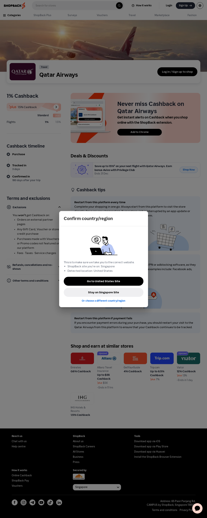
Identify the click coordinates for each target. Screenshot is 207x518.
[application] (197, 508)
